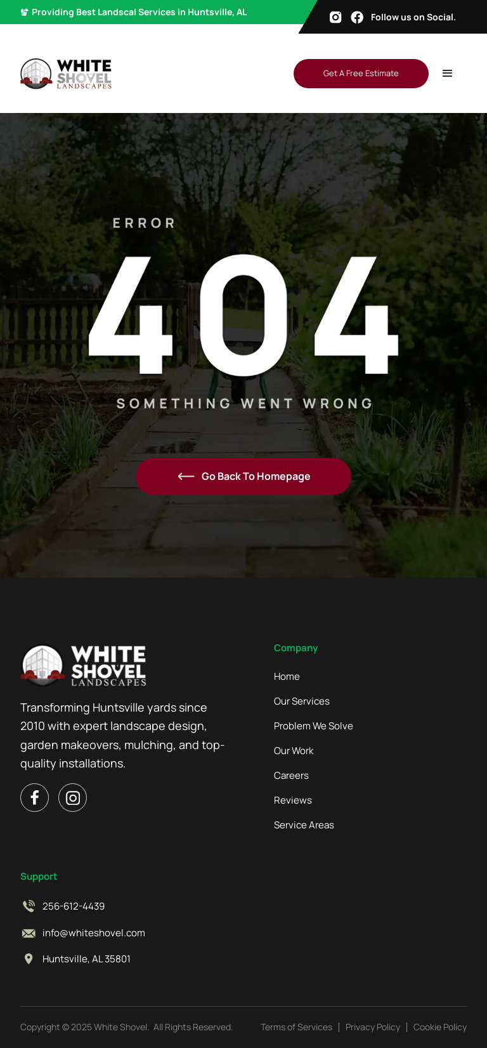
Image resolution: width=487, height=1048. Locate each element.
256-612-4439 (73, 906)
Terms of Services (296, 1027)
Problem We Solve (313, 726)
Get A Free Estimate (361, 73)
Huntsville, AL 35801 (86, 959)
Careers (291, 775)
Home (287, 676)
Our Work (294, 751)
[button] (448, 74)
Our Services (302, 701)
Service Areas (304, 825)
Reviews (293, 800)
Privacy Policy (373, 1027)
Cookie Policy (440, 1027)
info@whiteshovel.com (93, 933)
